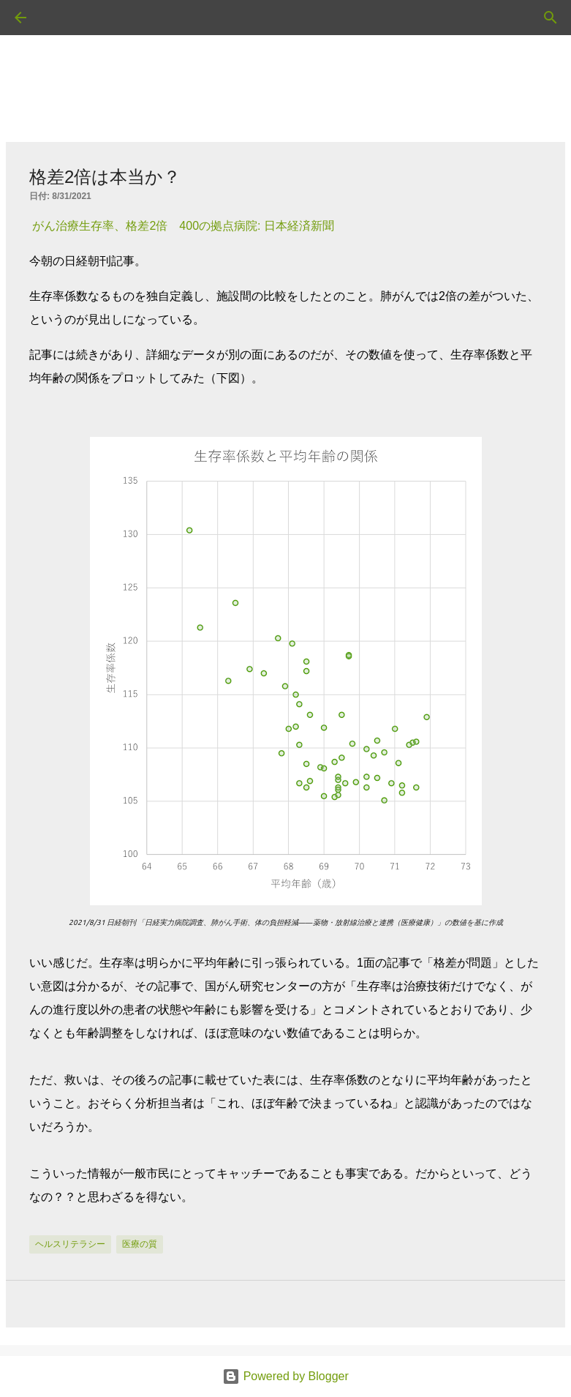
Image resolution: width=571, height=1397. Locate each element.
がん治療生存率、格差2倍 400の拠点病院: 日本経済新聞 (182, 226)
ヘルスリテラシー (70, 1244)
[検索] (61, 17)
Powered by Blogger (285, 1376)
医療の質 (139, 1244)
